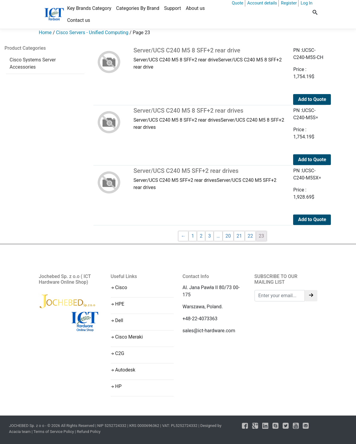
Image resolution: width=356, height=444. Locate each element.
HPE (120, 304)
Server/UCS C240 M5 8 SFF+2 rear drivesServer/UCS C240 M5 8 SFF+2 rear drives (209, 118)
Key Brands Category (89, 8)
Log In (306, 3)
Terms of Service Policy (54, 431)
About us (195, 8)
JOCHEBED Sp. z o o (27, 425)
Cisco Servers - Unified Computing (92, 32)
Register (289, 3)
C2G (119, 353)
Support (172, 8)
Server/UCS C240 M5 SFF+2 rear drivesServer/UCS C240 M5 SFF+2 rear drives (209, 178)
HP (118, 386)
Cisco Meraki (129, 337)
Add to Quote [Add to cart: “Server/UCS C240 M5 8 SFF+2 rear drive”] (312, 99)
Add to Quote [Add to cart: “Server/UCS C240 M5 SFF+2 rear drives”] (312, 219)
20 (228, 236)
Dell (119, 320)
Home (45, 32)
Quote (237, 3)
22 (250, 236)
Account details (262, 3)
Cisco (121, 287)
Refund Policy (89, 431)
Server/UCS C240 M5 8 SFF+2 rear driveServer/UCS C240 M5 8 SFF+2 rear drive (209, 58)
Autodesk (125, 370)
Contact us (78, 20)
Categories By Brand (137, 8)
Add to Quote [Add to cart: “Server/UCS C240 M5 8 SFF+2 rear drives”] (312, 159)
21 (239, 236)
